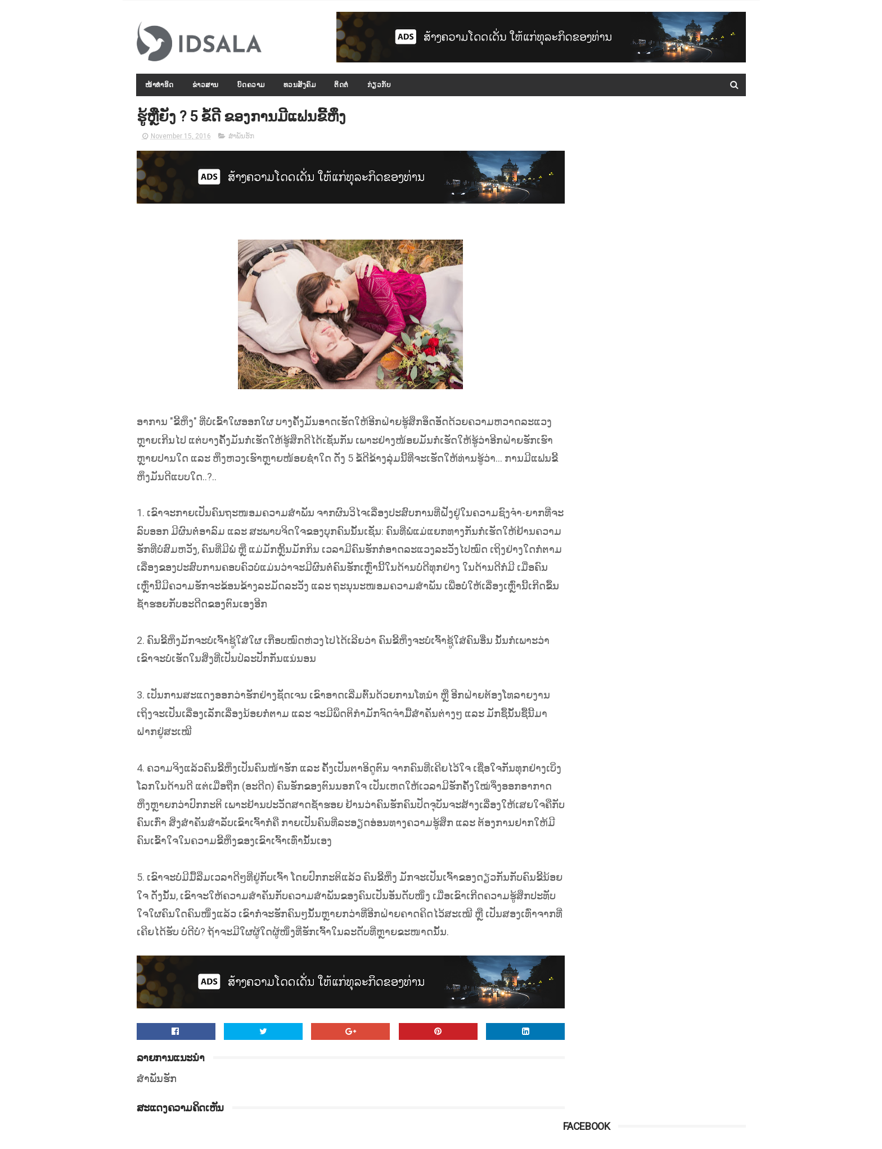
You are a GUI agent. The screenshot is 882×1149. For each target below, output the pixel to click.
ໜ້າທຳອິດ (160, 85)
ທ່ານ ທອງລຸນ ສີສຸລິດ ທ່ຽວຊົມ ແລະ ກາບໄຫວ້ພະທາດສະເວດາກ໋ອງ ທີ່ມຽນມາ (676, 302)
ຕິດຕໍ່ (342, 85)
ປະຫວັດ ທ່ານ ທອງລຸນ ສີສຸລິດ (668, 597)
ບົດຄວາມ (251, 85)
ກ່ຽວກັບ (379, 85)
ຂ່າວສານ (205, 85)
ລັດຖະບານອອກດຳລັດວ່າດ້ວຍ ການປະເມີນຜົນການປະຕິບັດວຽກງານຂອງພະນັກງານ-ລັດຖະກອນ (681, 711)
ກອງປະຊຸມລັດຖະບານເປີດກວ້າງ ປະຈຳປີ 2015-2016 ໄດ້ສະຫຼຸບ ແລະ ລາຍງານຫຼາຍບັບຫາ (679, 455)
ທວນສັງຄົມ (300, 85)
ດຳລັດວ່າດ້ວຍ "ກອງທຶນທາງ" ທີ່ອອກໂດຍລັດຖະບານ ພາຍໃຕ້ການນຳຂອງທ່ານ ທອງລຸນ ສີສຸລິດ (679, 762)
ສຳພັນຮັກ (241, 137)
